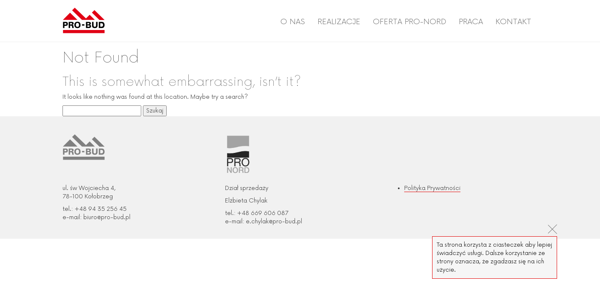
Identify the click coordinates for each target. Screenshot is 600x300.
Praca (471, 21)
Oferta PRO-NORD (409, 21)
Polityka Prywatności (432, 188)
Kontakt (513, 21)
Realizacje (339, 21)
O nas (292, 21)
